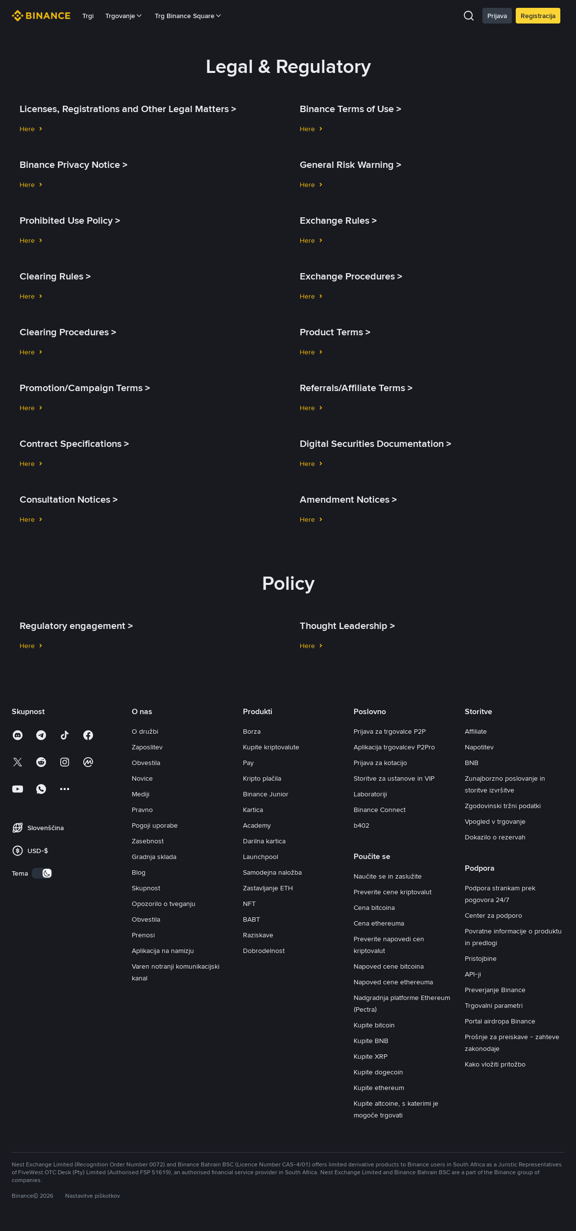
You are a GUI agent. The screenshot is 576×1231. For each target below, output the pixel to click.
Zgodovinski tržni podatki (503, 805)
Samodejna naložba (272, 872)
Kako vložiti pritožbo (495, 1064)
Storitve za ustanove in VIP (394, 778)
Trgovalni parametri (494, 1005)
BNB (472, 762)
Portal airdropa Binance (500, 1021)
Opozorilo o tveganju (163, 903)
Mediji (140, 794)
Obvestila (146, 762)
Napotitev (479, 747)
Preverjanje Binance (495, 989)
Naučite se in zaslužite (388, 876)
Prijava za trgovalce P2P (390, 731)
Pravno (142, 809)
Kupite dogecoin (378, 1072)
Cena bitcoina (374, 907)
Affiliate (476, 731)
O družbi (145, 731)
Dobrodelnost (264, 950)
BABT (251, 919)
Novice (142, 778)
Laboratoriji (370, 794)
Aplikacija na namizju (163, 950)
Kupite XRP (370, 1056)
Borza (252, 731)
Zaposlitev (147, 747)
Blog (138, 872)
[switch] (42, 873)
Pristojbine (481, 958)
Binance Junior (265, 794)
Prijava (497, 15)
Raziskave (258, 934)
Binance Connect (380, 809)
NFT (249, 903)
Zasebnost (148, 840)
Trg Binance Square (188, 15)
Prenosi (143, 934)
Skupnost (146, 887)
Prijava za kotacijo (380, 762)
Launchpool (260, 856)
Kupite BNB (371, 1040)
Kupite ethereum (379, 1087)
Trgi (88, 15)
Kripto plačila (262, 778)
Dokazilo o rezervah (495, 837)
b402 (361, 825)
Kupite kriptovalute (271, 747)
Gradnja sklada (154, 856)
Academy (257, 825)
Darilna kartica (264, 840)
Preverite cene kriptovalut (393, 891)
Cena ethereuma (379, 923)
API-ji (473, 974)
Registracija (538, 15)
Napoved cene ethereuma (393, 981)
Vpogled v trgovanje (495, 821)
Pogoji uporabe (155, 825)
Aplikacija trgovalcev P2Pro (394, 747)
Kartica (253, 809)
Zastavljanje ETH (268, 887)
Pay (248, 762)
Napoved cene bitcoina (389, 966)
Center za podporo (493, 915)
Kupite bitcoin (374, 1025)
